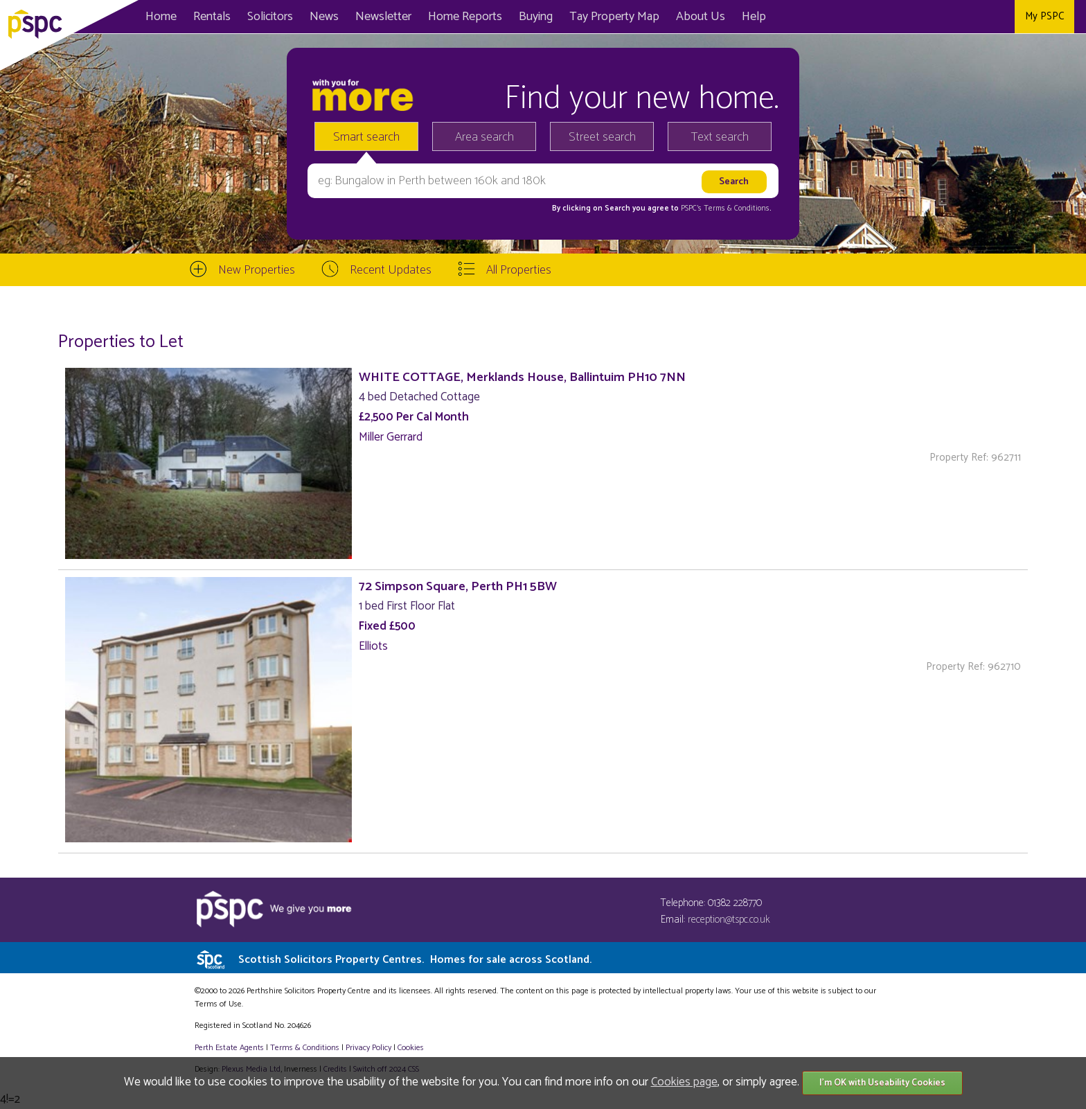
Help (754, 16)
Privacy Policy (368, 1047)
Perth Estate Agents (229, 1047)
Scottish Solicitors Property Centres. (414, 959)
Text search (720, 137)
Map (614, 16)
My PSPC (1044, 16)
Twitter (967, 16)
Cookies (411, 1047)
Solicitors (270, 16)
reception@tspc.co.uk (729, 919)
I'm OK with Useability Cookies (882, 1083)
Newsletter (383, 16)
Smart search (366, 137)
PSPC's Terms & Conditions (725, 208)
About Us (700, 16)
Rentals (212, 16)
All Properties (518, 270)
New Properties (256, 270)
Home (161, 16)
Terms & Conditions (304, 1047)
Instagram (999, 16)
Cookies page (684, 1082)
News (324, 16)
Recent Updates (390, 270)
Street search (602, 137)
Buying (536, 16)
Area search (484, 137)
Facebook (936, 16)
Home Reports (465, 16)
